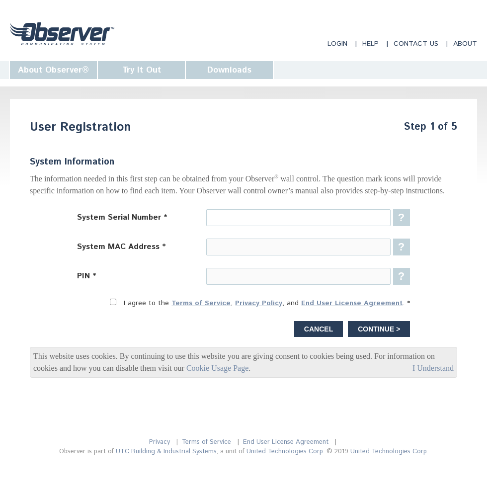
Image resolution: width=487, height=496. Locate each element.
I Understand (433, 368)
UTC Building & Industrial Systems (166, 451)
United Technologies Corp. (285, 451)
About (465, 44)
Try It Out (141, 70)
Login (337, 44)
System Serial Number (119, 217)
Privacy (159, 442)
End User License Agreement (352, 303)
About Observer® (53, 70)
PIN (83, 276)
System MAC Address (118, 246)
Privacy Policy (258, 303)
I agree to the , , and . (264, 303)
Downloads (229, 70)
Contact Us (416, 44)
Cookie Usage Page (217, 368)
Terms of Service (201, 303)
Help (370, 44)
